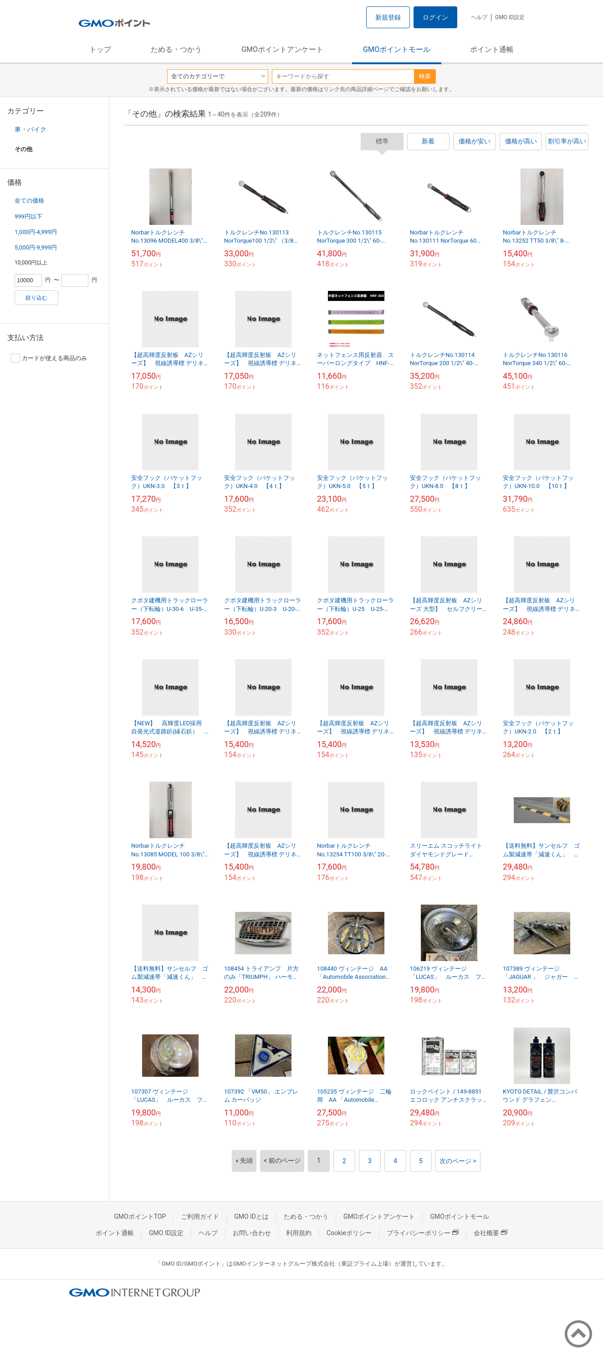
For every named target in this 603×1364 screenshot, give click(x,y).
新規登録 (388, 17)
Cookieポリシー (349, 1233)
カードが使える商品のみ (49, 358)
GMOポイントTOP (140, 1216)
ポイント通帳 (492, 49)
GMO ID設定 (510, 17)
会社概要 (490, 1233)
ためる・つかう (176, 49)
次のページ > (457, 1161)
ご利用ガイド (200, 1216)
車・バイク (30, 129)
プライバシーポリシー (423, 1233)
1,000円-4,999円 (36, 232)
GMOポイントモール (396, 49)
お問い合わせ (252, 1233)
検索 (425, 76)
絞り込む (36, 298)
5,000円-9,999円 (36, 247)
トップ (100, 49)
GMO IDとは (251, 1216)
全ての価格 (29, 200)
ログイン (435, 17)
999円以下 (28, 216)
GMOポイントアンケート (282, 49)
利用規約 (299, 1233)
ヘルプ (479, 17)
